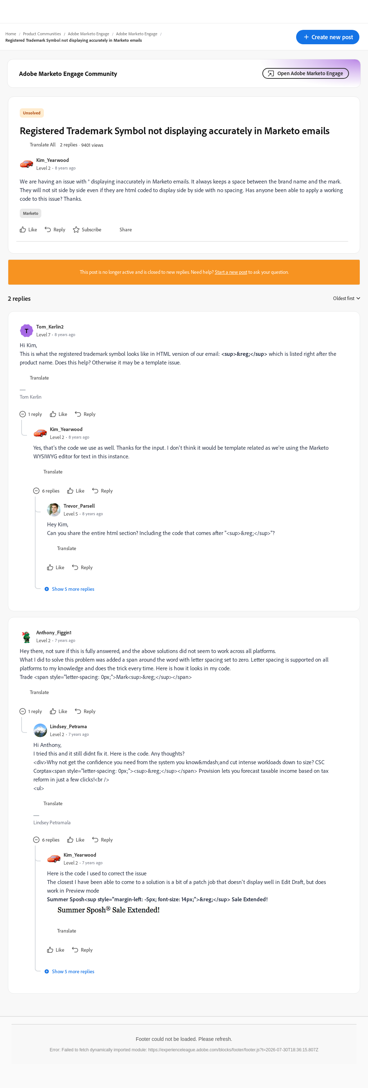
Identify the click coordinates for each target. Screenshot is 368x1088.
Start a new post (231, 272)
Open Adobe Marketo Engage (310, 73)
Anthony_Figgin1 (54, 632)
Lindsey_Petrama (68, 726)
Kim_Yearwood (52, 160)
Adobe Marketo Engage (88, 33)
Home (10, 33)
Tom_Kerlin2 (50, 326)
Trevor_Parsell (79, 506)
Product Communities (42, 33)
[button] (327, 37)
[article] (182, 371)
